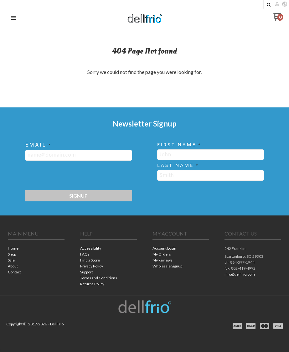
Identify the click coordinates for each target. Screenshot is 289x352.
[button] (268, 4)
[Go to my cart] (278, 19)
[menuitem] (36, 249)
